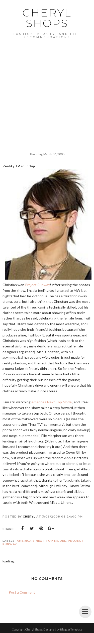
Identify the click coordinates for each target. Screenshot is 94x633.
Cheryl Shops (47, 18)
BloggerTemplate (71, 629)
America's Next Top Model (51, 402)
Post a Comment (22, 592)
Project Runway (37, 285)
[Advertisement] (47, 88)
